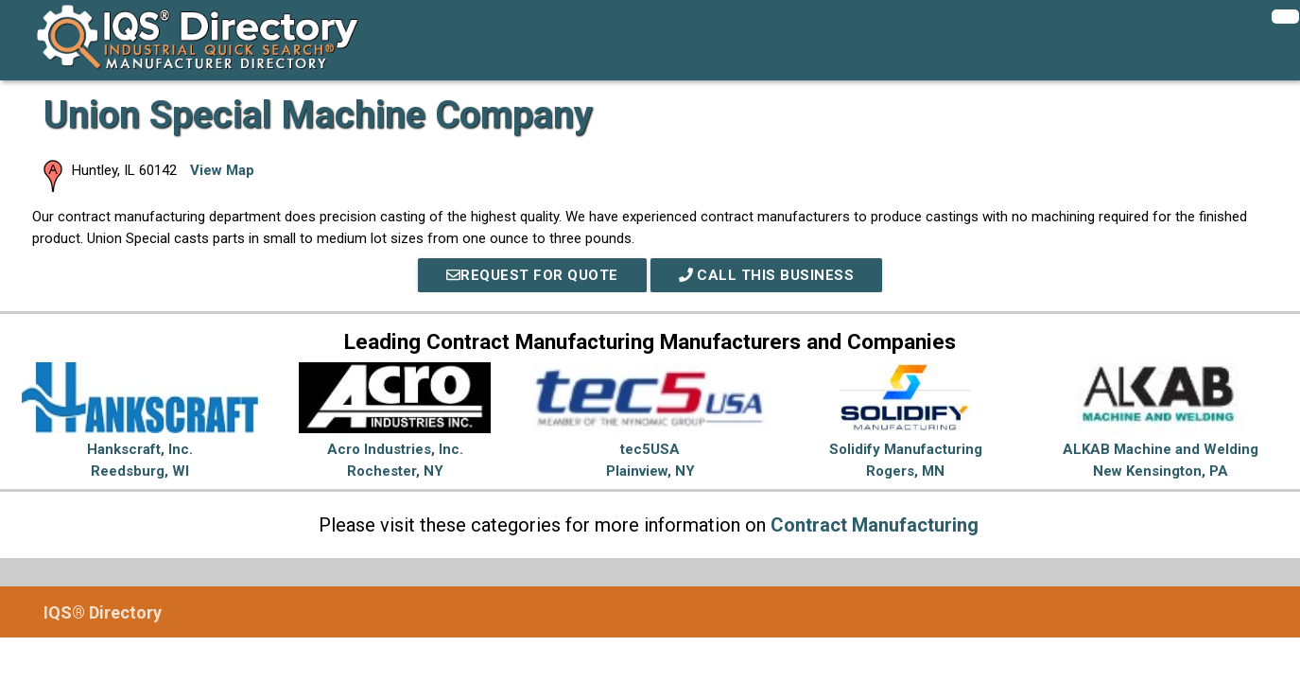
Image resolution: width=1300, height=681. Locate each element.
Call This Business (767, 275)
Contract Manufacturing (875, 525)
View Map (222, 170)
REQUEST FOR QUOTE (532, 275)
